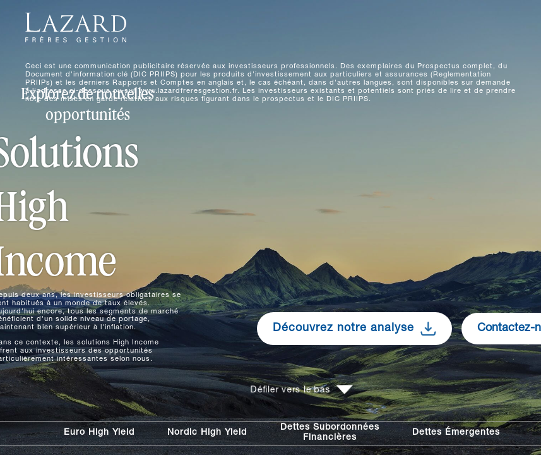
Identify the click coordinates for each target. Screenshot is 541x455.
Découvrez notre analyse (354, 329)
